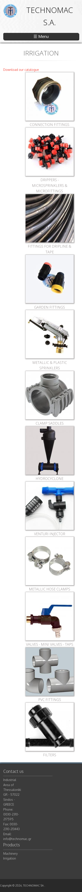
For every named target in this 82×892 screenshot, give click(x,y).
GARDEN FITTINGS (49, 307)
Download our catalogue (21, 70)
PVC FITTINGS (49, 699)
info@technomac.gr (17, 839)
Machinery (10, 853)
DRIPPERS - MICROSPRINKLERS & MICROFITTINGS (49, 185)
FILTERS (49, 755)
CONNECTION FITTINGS (49, 124)
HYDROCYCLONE (49, 478)
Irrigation (9, 858)
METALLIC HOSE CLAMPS (49, 589)
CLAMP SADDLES (50, 423)
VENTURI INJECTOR (49, 533)
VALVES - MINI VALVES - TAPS (49, 644)
